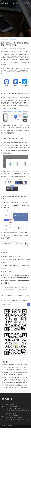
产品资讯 (14, 39)
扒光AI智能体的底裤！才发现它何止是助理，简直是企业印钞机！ (16, 370)
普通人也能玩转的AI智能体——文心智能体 (15, 367)
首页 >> (9, 39)
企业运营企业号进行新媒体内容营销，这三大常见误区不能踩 (15, 300)
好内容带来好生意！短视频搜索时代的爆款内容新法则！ (16, 382)
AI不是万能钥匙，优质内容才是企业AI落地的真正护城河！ (16, 385)
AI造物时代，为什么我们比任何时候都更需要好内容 (16, 372)
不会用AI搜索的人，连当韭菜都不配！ (14, 375)
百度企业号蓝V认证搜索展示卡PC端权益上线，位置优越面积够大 (15, 295)
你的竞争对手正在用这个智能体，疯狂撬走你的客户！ (16, 365)
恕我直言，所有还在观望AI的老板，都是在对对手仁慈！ (16, 380)
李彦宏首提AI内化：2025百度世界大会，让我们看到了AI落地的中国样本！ (16, 377)
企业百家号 (13, 97)
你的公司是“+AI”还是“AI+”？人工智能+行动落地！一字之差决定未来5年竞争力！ (15, 387)
